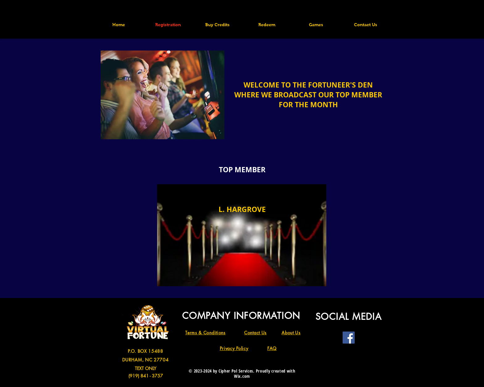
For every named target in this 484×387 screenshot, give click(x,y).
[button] (316, 25)
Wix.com (242, 376)
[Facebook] (349, 338)
